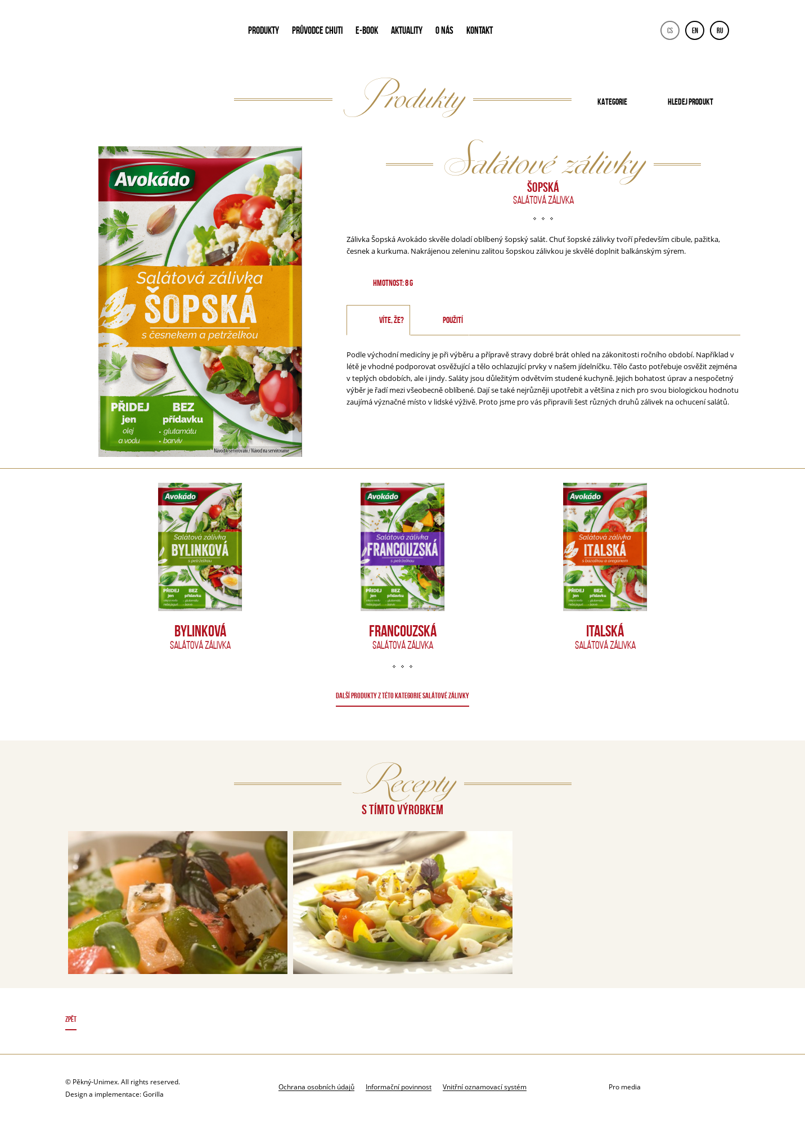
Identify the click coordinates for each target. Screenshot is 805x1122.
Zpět (71, 1019)
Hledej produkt (690, 101)
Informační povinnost (398, 1086)
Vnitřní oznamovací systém (485, 1086)
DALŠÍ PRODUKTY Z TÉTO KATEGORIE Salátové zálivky (402, 695)
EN (695, 30)
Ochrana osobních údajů (316, 1086)
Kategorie (612, 101)
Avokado (142, 32)
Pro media (625, 1087)
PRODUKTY (263, 30)
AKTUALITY (406, 30)
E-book (367, 30)
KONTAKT (479, 30)
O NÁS (444, 30)
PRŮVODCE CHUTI (317, 30)
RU (720, 30)
